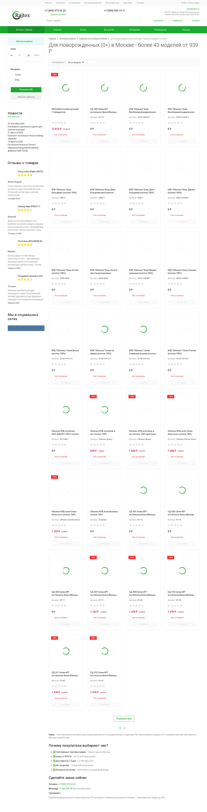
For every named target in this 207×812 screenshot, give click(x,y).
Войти (184, 3)
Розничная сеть (112, 3)
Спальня (57, 30)
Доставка (128, 3)
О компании (75, 3)
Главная (52, 39)
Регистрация (193, 3)
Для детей (109, 30)
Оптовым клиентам (92, 3)
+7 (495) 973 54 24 (66, 784)
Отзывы (140, 3)
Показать (24, 89)
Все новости (13, 116)
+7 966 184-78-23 (67, 788)
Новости (48, 3)
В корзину (66, 141)
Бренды (186, 30)
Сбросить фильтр (26, 97)
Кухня (83, 30)
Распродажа (161, 30)
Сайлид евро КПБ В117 (29, 206)
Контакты (60, 3)
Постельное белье (67, 39)
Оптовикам (134, 30)
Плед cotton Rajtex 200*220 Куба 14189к (37, 171)
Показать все (124, 718)
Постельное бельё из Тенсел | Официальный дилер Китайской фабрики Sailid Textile (23, 148)
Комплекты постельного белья (93, 39)
